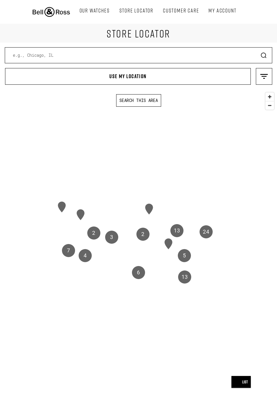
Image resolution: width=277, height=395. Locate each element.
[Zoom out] (269, 105)
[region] (138, 242)
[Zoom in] (269, 96)
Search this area (138, 100)
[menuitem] (95, 10)
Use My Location (76, 74)
